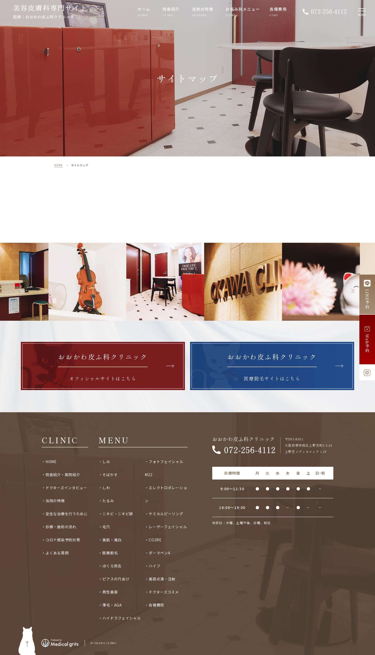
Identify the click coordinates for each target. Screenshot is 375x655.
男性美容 (110, 592)
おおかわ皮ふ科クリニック (243, 439)
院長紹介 (171, 9)
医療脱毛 (110, 552)
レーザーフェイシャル (168, 526)
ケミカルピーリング (166, 513)
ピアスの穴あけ (115, 578)
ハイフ (154, 565)
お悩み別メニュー (243, 9)
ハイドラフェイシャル (121, 618)
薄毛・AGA (112, 605)
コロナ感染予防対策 (63, 539)
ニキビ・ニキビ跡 (117, 513)
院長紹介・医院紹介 (63, 474)
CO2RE (155, 539)
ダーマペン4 (159, 552)
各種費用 (278, 9)
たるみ (108, 500)
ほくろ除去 (112, 565)
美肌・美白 (112, 539)
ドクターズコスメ (164, 592)
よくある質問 (57, 552)
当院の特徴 (203, 9)
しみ (106, 461)
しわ (106, 487)
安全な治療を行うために (67, 513)
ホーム (144, 9)
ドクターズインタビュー (66, 487)
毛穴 (106, 526)
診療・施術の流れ (61, 526)
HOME (58, 165)
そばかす (110, 474)
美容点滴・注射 (162, 578)
